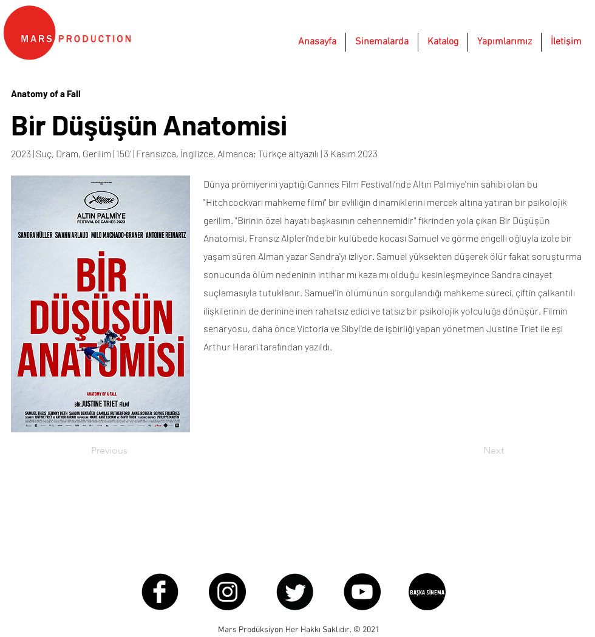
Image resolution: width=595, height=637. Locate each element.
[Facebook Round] (159, 591)
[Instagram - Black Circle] (227, 591)
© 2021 (366, 630)
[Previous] (131, 450)
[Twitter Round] (294, 591)
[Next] (473, 450)
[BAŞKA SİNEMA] (427, 591)
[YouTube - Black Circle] (362, 591)
